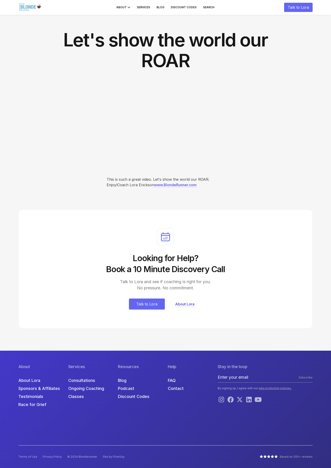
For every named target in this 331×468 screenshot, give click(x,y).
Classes (76, 396)
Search (208, 7)
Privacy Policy (52, 456)
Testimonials (30, 396)
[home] (31, 7)
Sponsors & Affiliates (39, 388)
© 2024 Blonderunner (82, 456)
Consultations (81, 380)
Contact (176, 388)
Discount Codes (184, 7)
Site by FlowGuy (114, 456)
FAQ (172, 380)
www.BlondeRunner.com (175, 185)
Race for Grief (32, 404)
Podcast (126, 388)
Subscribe (306, 377)
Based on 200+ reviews (296, 456)
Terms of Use (27, 456)
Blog (160, 7)
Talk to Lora (298, 7)
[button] (123, 7)
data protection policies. (275, 388)
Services (143, 7)
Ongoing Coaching (86, 388)
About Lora (29, 380)
